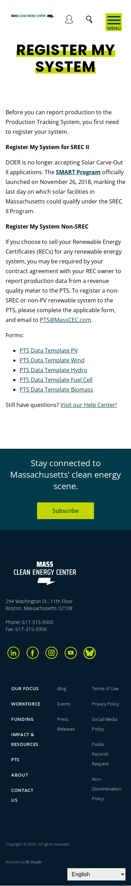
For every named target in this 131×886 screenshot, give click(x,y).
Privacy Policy (105, 704)
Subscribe (65, 511)
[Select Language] (96, 874)
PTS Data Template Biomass (56, 389)
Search (91, 15)
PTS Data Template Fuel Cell (56, 380)
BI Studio (34, 861)
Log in (69, 20)
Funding (22, 719)
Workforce (26, 704)
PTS (15, 759)
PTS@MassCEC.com (65, 320)
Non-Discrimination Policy (106, 789)
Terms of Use (105, 688)
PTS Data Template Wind (52, 360)
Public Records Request (100, 754)
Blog (61, 688)
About (19, 775)
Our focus (25, 688)
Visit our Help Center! (88, 405)
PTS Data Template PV (49, 350)
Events (64, 704)
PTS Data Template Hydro (53, 370)
